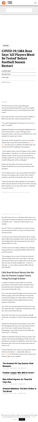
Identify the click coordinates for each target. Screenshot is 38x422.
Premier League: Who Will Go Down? (18, 373)
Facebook (6, 354)
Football (6, 45)
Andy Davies (13, 368)
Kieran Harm (7, 71)
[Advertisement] (19, 10)
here (15, 352)
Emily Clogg (13, 393)
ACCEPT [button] (22, 419)
